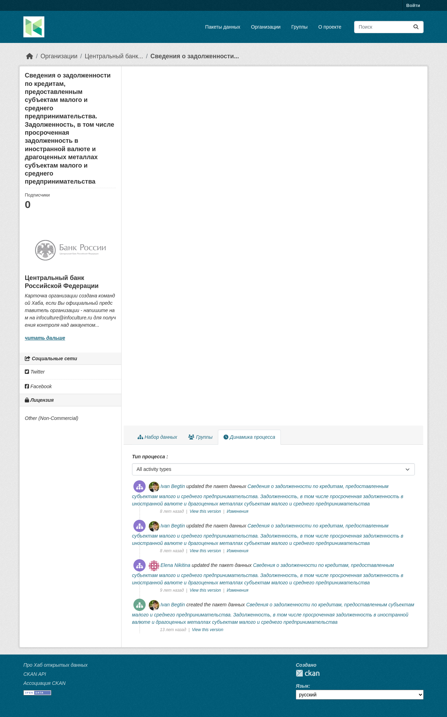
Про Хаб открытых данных (55, 665)
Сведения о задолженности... (195, 56)
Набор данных (157, 437)
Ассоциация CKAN (44, 683)
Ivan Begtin (173, 486)
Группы (299, 27)
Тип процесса (149, 456)
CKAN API (34, 674)
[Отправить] (416, 27)
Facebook (38, 386)
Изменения (237, 511)
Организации (266, 27)
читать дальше (45, 338)
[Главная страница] (29, 56)
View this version (206, 511)
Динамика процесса (249, 437)
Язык (302, 686)
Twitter (35, 372)
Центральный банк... (114, 56)
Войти (413, 5)
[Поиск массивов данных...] (389, 27)
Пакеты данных (222, 27)
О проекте (330, 27)
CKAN (308, 673)
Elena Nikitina (176, 565)
